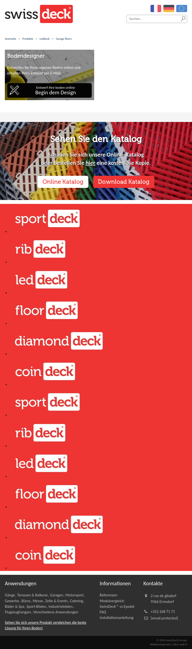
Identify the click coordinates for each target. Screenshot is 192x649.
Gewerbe (12, 601)
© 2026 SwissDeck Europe (171, 640)
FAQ (103, 612)
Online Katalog (62, 181)
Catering (76, 601)
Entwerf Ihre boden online (55, 90)
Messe (38, 601)
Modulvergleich (112, 601)
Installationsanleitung (117, 617)
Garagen (56, 595)
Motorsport (75, 595)
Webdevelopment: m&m (168, 644)
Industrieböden (61, 606)
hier (90, 162)
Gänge (10, 595)
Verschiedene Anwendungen (55, 612)
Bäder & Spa (14, 606)
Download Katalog (124, 181)
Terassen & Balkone (32, 595)
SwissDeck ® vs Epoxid (117, 606)
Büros (25, 601)
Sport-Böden (36, 606)
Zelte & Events (56, 601)
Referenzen (108, 595)
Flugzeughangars (18, 612)
